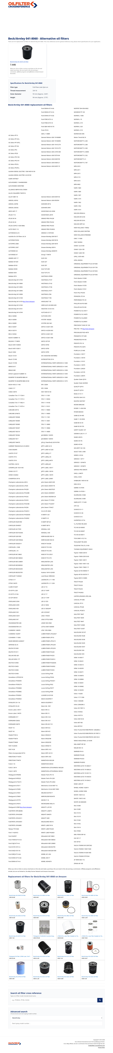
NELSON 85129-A (79, 220)
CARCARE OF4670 (14, 413)
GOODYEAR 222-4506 (48, 211)
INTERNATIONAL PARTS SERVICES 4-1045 (54, 366)
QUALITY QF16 (78, 386)
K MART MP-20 (46, 522)
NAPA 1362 (77, 202)
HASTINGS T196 (46, 298)
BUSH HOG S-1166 (15, 384)
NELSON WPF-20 (79, 224)
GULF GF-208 (45, 269)
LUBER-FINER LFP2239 (48, 645)
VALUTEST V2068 (79, 625)
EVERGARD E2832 (14, 720)
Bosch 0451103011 (15, 348)
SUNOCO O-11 (78, 509)
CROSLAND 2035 (14, 605)
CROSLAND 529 (14, 612)
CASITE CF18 (13, 460)
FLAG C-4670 (13, 771)
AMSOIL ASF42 (13, 200)
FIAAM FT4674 (13, 738)
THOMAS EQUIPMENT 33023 (83, 549)
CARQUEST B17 (13, 439)
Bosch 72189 (13, 359)
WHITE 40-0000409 (80, 802)
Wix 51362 (77, 820)
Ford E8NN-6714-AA (47, 108)
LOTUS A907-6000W (47, 627)
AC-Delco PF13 (13, 135)
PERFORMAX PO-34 (80, 300)
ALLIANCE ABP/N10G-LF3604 (18, 189)
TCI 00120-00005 (79, 527)
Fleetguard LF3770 (15, 800)
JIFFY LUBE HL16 (46, 446)
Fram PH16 (44, 130)
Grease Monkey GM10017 (49, 236)
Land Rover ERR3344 (47, 576)
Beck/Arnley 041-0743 (16, 280)
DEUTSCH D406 (13, 670)
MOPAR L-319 (78, 123)
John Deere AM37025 (48, 489)
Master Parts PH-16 (47, 775)
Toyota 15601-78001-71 (81, 567)
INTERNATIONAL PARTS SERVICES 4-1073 (54, 381)
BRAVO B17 (12, 366)
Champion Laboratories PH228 (18, 489)
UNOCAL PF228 (79, 607)
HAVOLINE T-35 (46, 301)
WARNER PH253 (79, 759)
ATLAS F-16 (12, 215)
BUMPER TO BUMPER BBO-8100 (19, 381)
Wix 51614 (77, 827)
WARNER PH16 (78, 751)
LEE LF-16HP (45, 590)
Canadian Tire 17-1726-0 (16, 395)
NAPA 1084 (77, 188)
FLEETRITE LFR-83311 (15, 818)
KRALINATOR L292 (47, 565)
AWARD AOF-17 (13, 258)
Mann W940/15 (46, 746)
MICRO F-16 (45, 800)
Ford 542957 (13, 836)
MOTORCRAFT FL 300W (81, 152)
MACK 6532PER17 (47, 702)
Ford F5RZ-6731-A (47, 119)
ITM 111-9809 (45, 431)
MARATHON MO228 (47, 760)
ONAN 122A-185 (79, 249)
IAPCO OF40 (45, 345)
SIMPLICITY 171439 (80, 502)
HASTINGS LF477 (46, 291)
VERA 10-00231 (79, 661)
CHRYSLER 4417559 (15, 529)
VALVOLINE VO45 (79, 643)
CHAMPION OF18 (14, 478)
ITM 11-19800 (45, 410)
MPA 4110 (77, 177)
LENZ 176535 (45, 616)
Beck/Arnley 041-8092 (16, 287)
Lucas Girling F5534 (47, 677)
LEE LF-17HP (45, 598)
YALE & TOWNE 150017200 (82, 849)
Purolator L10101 (79, 361)
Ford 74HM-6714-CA (15, 840)
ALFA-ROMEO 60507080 (16, 186)
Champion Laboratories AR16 (18, 482)
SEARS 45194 (78, 444)
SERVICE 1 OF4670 (80, 462)
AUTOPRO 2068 (14, 244)
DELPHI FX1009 (13, 648)
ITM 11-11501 (45, 395)
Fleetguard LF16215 (15, 782)
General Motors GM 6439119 (50, 166)
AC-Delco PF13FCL (14, 142)
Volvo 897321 (78, 726)
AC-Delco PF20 (13, 153)
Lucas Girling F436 (47, 673)
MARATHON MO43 (47, 764)
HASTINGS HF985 (46, 276)
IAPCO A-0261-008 (47, 338)
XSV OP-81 (77, 842)
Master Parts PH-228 (47, 778)
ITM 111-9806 (45, 428)
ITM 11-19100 (45, 402)
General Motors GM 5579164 (50, 155)
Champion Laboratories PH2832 (19, 518)
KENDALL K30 (45, 533)
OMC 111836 (78, 238)
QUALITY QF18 (78, 390)
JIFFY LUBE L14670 (47, 475)
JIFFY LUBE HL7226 (47, 449)
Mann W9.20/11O (46, 724)
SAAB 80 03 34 (78, 423)
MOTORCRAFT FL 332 (81, 155)
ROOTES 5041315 (79, 397)
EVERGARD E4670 (14, 724)
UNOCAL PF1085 (79, 600)
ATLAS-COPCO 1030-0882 (17, 226)
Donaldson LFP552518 (16, 677)
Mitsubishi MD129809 (48, 843)
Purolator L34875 (79, 376)
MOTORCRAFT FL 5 (80, 159)
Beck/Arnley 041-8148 (16, 298)
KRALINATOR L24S (47, 561)
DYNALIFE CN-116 (14, 702)
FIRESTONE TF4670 (15, 760)
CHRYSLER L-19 (13, 551)
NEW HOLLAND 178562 (81, 228)
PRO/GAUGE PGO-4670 (81, 332)
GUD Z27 (44, 262)
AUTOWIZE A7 (13, 254)
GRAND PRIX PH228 (47, 218)
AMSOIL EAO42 (13, 207)
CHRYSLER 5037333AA (16, 533)
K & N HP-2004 (46, 511)
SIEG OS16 (77, 484)
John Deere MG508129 (48, 496)
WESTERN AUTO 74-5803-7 (82, 766)
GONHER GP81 (46, 207)
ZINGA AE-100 (78, 863)
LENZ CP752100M (47, 619)
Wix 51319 (77, 816)
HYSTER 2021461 (46, 323)
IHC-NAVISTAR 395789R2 (49, 356)
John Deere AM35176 (48, 486)
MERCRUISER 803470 (48, 796)
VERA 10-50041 (79, 683)
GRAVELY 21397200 (47, 233)
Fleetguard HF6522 (15, 778)
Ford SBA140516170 (47, 126)
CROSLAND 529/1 (14, 616)
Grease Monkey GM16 (48, 247)
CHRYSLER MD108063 (16, 558)
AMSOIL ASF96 (13, 204)
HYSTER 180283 (46, 319)
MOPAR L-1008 (78, 116)
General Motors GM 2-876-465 (51, 152)
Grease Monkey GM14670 (49, 244)
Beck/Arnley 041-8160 (16, 305)
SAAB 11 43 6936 (79, 419)
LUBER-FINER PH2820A (48, 663)
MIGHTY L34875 (46, 811)
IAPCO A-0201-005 (47, 327)
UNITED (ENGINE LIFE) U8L (82, 596)
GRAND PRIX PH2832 (48, 229)
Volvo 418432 (78, 712)
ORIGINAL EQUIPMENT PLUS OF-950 (86, 275)
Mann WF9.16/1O (46, 753)
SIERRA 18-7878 (79, 488)
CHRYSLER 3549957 (15, 525)
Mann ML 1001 (46, 706)
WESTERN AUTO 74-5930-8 (82, 777)
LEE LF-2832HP (46, 608)
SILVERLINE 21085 (80, 498)
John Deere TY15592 (47, 500)
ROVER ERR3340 (79, 405)
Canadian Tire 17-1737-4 (16, 399)
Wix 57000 (77, 831)
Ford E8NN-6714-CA (47, 112)
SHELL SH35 (78, 477)
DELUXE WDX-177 (14, 659)
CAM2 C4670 (13, 392)
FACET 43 (11, 731)
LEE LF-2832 (45, 605)
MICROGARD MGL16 (47, 803)
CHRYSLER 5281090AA (16, 540)
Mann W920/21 (46, 735)
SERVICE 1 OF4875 (80, 466)
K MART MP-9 (45, 525)
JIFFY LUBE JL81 (46, 464)
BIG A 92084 (12, 319)
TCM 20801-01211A (80, 538)
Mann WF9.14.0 (46, 749)
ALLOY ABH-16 (13, 197)
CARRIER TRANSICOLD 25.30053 (19, 446)
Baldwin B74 (13, 276)
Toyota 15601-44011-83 (81, 564)
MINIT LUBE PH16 (47, 825)
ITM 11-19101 (45, 406)
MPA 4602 (77, 184)
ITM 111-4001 (45, 421)
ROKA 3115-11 (78, 394)
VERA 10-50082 (79, 686)
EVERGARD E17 (13, 717)
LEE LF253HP (45, 612)
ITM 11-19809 (45, 413)
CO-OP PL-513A (13, 594)
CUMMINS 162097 (14, 634)
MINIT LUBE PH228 (47, 829)
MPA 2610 (77, 166)
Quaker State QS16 (80, 379)
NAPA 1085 (77, 191)
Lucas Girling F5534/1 (48, 681)
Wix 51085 (77, 809)
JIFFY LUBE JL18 (46, 457)
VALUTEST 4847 (79, 621)
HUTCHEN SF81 (46, 316)
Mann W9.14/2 (46, 717)
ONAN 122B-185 (79, 253)
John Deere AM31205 (48, 482)
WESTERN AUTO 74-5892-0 (82, 769)
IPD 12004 (44, 384)
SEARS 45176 (78, 441)
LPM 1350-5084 (46, 630)
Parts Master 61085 (80, 282)
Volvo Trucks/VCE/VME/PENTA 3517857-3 (87, 733)
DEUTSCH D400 (13, 663)
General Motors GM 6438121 (50, 163)
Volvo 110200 (78, 693)
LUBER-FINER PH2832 (48, 666)
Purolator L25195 (79, 372)
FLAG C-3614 (13, 767)
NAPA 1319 (77, 199)
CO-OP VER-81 (13, 598)
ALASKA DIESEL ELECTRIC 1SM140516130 (22, 171)
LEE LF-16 (44, 587)
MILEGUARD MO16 (47, 822)
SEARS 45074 (78, 437)
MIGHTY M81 (45, 818)
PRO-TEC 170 (78, 329)
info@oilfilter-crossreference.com (96, 1045)
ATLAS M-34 (12, 218)
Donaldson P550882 (15, 691)
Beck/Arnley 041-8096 (16, 291)
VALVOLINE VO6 (79, 650)
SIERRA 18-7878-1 (79, 491)
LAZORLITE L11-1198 (47, 580)
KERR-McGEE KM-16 (47, 536)
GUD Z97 (44, 265)
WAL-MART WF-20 (79, 744)
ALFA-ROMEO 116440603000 (18, 182)
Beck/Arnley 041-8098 (16, 294)
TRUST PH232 (78, 585)
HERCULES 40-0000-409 (48, 305)
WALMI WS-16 (78, 748)
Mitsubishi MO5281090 (48, 850)
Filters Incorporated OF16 (17, 753)
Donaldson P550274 (15, 684)
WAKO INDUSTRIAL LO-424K (83, 740)
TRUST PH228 (78, 582)
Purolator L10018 (79, 358)
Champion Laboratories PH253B (19, 504)
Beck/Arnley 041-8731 (16, 309)
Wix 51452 (77, 824)
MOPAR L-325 (78, 126)
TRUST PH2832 (78, 592)
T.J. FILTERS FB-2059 (80, 524)
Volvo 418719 (78, 715)
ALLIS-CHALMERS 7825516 (17, 193)
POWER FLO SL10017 (80, 311)
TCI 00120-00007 (79, 531)
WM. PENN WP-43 (79, 834)
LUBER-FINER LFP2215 (48, 641)
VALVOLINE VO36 (79, 639)
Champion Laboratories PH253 (18, 500)
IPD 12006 (44, 388)
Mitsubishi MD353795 (48, 847)
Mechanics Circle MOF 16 (49, 785)
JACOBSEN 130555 (47, 439)
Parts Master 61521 (80, 289)
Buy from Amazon (29, 301)
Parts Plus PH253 (79, 293)
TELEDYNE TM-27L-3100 (81, 545)
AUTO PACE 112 (14, 229)
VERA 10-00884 (79, 679)
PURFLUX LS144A (79, 350)
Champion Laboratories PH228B (19, 493)
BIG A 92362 (12, 334)
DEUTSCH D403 (13, 666)
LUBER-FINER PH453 (47, 670)
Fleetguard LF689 (14, 807)
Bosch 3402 (12, 352)
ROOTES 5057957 (79, 401)
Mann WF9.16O (46, 757)
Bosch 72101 (13, 356)
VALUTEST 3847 (79, 614)
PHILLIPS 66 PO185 (80, 307)
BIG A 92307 (12, 327)
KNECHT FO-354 (46, 547)
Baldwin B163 (13, 265)
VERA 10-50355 (79, 690)
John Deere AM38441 (48, 493)
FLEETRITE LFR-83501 (15, 822)
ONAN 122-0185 (79, 246)
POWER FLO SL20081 (80, 318)
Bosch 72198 (13, 363)
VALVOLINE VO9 (79, 654)
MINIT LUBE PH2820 (47, 832)
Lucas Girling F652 (47, 684)
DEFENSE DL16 (13, 645)
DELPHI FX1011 (13, 652)
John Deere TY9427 (47, 507)
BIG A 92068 (12, 316)
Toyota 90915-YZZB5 (80, 578)
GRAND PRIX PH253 (47, 226)
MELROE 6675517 (47, 793)
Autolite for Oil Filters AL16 (17, 236)
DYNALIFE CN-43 (14, 706)
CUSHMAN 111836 (15, 637)
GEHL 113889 (45, 134)
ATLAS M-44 (12, 222)
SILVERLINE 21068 (80, 495)
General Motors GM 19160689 (51, 137)
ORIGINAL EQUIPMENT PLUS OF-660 (86, 264)
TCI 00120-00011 (79, 535)
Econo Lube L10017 (15, 710)
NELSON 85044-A (79, 213)
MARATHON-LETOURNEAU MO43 (52, 771)
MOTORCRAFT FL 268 (81, 144)
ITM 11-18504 (45, 399)
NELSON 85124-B (79, 217)
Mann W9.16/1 (46, 720)
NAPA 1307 (77, 195)
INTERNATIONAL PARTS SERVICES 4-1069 (54, 377)
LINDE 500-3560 (46, 623)
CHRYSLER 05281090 (15, 522)
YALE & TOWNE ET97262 (81, 856)
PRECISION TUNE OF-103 (82, 325)
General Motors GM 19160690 (51, 141)
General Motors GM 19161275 (51, 148)
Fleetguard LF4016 (15, 803)
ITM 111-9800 (45, 424)
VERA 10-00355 (79, 668)
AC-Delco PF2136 (14, 157)
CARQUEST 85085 (14, 424)
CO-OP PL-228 (13, 590)
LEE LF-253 (44, 601)
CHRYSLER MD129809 (16, 561)
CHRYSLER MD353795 (16, 572)
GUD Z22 (44, 258)
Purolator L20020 (79, 368)
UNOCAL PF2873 (79, 610)
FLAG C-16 (12, 764)
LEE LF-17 (44, 594)
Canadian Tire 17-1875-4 (16, 406)
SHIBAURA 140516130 (81, 480)
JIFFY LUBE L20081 (47, 478)
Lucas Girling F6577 (47, 688)
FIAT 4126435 (13, 746)
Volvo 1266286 (78, 701)
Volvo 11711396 (79, 697)
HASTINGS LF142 (46, 283)
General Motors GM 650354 (50, 200)
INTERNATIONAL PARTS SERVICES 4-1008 (54, 363)
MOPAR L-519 (78, 130)
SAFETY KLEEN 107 (80, 430)
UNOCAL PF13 (78, 603)
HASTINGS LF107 (46, 280)
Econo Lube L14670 (15, 713)
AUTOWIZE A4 (13, 251)
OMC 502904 (78, 242)
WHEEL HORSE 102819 (81, 787)
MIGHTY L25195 (46, 807)
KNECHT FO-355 (46, 551)
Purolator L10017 (79, 354)
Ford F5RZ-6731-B (47, 123)
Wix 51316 (77, 813)
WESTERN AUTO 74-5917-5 (82, 773)
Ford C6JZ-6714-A (14, 843)
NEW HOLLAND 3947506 (82, 231)
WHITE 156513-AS (79, 798)
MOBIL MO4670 (46, 861)
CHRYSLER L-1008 (14, 547)
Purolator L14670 (79, 365)
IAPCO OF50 (45, 348)
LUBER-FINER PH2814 (48, 659)
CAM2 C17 (12, 388)
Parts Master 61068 (80, 278)
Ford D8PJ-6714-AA (15, 854)
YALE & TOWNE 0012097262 (83, 845)
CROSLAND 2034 (14, 601)
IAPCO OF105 (45, 341)
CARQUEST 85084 (14, 421)
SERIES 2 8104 (78, 455)
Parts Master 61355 (80, 285)
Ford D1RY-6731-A (14, 847)
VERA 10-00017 (79, 657)
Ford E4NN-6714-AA (15, 858)
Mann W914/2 (45, 728)
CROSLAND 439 (14, 608)
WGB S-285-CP (78, 784)
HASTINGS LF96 (46, 294)
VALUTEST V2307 (79, 628)
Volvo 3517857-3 (79, 708)
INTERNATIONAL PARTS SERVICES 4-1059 (54, 374)
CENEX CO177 (13, 471)
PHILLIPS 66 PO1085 (80, 303)
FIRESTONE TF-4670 (15, 757)
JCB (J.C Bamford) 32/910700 (50, 442)
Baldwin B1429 (13, 262)
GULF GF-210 (45, 273)
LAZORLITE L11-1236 (47, 583)
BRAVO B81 (12, 370)
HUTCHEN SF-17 (46, 312)
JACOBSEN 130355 (47, 435)
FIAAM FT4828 (13, 742)
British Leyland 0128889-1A (17, 374)
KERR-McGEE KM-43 (47, 540)
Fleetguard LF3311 (15, 785)
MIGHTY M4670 (46, 814)
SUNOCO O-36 (78, 513)
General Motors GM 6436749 (50, 159)
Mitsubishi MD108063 (48, 840)
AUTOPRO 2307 (14, 247)
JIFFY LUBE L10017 (47, 468)
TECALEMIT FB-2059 (80, 542)
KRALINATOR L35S (47, 569)
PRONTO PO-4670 (79, 347)
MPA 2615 (77, 173)
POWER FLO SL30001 (80, 321)
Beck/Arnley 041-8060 (16, 283)
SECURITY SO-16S (79, 448)
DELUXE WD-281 (14, 655)
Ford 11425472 (13, 832)
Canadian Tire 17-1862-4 (16, 402)
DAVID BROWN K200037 (16, 641)
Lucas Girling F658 (47, 691)
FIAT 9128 (12, 749)
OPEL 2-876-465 (79, 256)
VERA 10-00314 (79, 665)
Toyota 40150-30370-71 (81, 574)
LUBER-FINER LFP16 (47, 637)
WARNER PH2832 (79, 762)
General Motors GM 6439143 (50, 197)
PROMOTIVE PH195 (80, 339)
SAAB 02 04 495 (79, 415)
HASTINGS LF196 (46, 287)
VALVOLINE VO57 (79, 647)
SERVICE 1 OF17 (79, 459)
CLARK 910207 (13, 587)
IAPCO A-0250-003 (47, 330)
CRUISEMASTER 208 (15, 623)
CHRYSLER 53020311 (15, 543)
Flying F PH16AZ (14, 829)
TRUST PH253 (78, 589)
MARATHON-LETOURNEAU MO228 (52, 767)
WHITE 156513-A (79, 795)
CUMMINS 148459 (14, 630)
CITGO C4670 (13, 583)
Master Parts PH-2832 (48, 782)
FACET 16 (11, 728)
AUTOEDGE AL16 (14, 233)
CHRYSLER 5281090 (15, 536)
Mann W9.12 (45, 710)
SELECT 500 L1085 (80, 451)
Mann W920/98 (46, 738)
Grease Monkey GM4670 (49, 251)
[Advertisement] (56, 22)
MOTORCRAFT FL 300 (81, 148)
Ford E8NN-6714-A (15, 861)
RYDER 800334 (78, 412)
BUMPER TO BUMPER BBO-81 (18, 377)
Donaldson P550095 (15, 681)
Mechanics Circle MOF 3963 (50, 789)
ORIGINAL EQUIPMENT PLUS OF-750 (86, 267)
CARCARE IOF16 (14, 410)
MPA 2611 (77, 170)
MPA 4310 (77, 181)
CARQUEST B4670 (14, 442)
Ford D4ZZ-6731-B (14, 850)
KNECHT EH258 (46, 543)
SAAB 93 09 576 (79, 426)
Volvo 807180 (78, 722)
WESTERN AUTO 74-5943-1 (82, 780)
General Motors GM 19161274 (51, 144)
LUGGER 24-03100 (47, 695)
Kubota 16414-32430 (48, 572)
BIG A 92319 (12, 330)
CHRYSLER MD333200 (16, 569)
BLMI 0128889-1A (14, 338)
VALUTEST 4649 (79, 618)
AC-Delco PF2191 (14, 160)
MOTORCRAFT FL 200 (81, 141)
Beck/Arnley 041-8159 (16, 301)
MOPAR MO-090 (79, 134)
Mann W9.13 (45, 713)
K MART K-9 (45, 518)
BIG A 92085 (12, 323)
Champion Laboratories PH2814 (19, 511)
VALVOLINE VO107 (80, 632)
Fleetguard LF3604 (15, 796)
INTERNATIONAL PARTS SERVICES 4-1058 (54, 370)
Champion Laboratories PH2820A (19, 515)
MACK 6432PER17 (47, 699)
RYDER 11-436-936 (80, 408)
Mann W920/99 (46, 742)
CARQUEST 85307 (14, 428)
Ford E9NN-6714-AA (47, 116)
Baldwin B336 (13, 269)
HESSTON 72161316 (47, 309)
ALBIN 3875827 (13, 179)
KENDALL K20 (45, 529)
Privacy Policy (101, 1047)
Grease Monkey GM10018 (49, 240)
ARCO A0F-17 (13, 211)
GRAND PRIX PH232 (47, 222)
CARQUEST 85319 (14, 431)
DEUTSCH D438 (13, 673)
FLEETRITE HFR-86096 (16, 811)
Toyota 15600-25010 (80, 553)
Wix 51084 (77, 806)
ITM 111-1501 (45, 417)
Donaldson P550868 (15, 688)
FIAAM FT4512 (13, 735)
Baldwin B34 (13, 273)
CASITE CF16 (13, 457)
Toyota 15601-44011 (80, 560)
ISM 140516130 (46, 392)
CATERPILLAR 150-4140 (16, 468)
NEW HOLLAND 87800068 (82, 235)
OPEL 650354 (78, 260)
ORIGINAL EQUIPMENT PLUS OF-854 (86, 271)
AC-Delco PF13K (14, 146)
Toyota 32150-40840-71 (81, 571)
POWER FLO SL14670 (80, 314)
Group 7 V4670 (46, 254)
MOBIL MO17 (45, 858)
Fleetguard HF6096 (15, 775)
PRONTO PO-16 (79, 343)
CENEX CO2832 (13, 475)
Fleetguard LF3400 (15, 789)
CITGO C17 (12, 580)
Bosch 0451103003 (15, 345)
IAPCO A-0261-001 (47, 334)
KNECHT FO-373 (46, 558)
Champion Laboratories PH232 (18, 496)
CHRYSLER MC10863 (15, 554)
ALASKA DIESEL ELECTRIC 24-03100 (20, 175)
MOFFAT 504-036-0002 (81, 108)
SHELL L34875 (78, 473)
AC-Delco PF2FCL (14, 168)
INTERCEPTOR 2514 (47, 359)
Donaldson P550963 (15, 699)
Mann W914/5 (45, 731)
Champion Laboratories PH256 (18, 507)
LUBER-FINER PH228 (47, 652)
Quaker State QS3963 (81, 383)
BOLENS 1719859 (14, 341)
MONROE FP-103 (79, 112)
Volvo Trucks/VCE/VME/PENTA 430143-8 (86, 737)
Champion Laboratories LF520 (18, 486)
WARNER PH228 (79, 755)
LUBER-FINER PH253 (47, 655)
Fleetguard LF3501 (15, 793)
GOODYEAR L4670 (47, 215)
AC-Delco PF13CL (14, 139)
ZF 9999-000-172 (79, 860)
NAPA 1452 (77, 206)
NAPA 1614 (77, 209)
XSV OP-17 (77, 838)
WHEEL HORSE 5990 (80, 791)
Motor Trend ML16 (80, 137)
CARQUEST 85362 (14, 435)
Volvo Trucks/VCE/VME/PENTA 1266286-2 (87, 730)
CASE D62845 (13, 449)
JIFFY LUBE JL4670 (47, 460)
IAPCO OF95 (45, 352)
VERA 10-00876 (79, 675)
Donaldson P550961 (15, 695)
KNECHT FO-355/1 (47, 554)
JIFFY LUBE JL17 (46, 453)
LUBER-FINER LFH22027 (49, 634)
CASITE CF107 (13, 453)
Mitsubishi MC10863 (47, 836)
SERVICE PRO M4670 (80, 470)
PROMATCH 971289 (80, 336)
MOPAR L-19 (78, 119)
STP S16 (76, 506)
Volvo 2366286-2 (79, 704)
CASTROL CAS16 (14, 464)
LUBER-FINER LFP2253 (48, 648)
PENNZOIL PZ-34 (79, 296)
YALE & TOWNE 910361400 (82, 853)
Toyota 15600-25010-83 (81, 556)
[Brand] (56, 1018)
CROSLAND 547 (14, 619)
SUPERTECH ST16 (79, 520)
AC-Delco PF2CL (14, 164)
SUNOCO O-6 (78, 517)
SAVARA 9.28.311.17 (80, 433)
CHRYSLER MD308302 (16, 565)
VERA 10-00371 (79, 672)
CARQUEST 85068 (14, 417)
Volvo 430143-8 (79, 719)
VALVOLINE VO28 (79, 636)
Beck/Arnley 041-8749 (16, 312)
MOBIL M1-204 (46, 854)
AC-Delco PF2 (13, 150)
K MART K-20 (45, 515)
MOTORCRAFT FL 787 (81, 163)
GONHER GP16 (46, 204)
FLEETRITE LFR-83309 (15, 814)
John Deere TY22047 (47, 504)
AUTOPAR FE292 (14, 240)
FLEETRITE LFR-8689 (15, 825)
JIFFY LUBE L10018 (47, 471)
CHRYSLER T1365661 (15, 576)
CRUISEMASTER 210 (15, 627)
